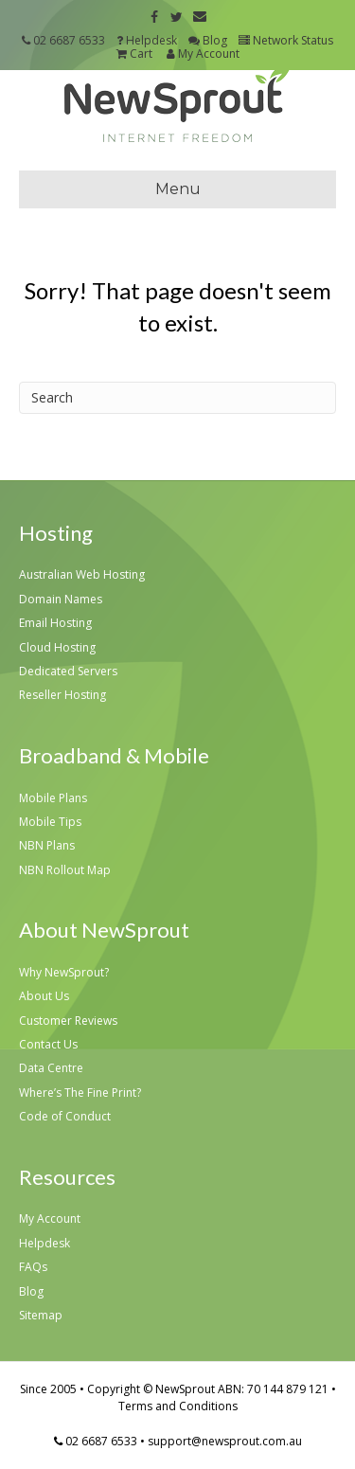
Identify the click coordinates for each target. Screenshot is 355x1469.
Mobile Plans (53, 798)
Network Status (286, 40)
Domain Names (60, 599)
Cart (134, 53)
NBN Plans (47, 845)
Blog (207, 40)
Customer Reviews (68, 1020)
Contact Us (48, 1044)
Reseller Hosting (62, 695)
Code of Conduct (65, 1116)
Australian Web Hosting (82, 574)
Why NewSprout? (64, 972)
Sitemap (40, 1315)
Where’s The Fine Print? (80, 1092)
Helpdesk (146, 40)
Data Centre (51, 1068)
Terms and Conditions (178, 1406)
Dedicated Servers (68, 671)
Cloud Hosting (57, 647)
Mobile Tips (50, 822)
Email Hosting (55, 623)
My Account (202, 53)
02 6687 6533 (69, 40)
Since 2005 (48, 1389)
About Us (44, 996)
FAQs (33, 1267)
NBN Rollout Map (65, 870)
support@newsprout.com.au (225, 1441)
